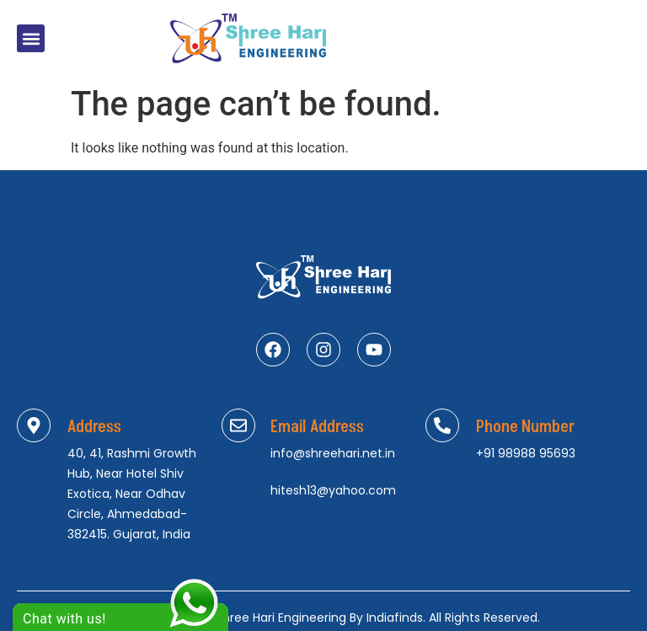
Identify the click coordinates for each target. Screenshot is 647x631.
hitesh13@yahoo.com (333, 490)
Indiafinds (394, 617)
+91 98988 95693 (525, 453)
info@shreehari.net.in (332, 453)
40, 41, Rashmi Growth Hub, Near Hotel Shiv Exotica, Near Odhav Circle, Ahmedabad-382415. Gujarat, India (131, 494)
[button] (31, 38)
